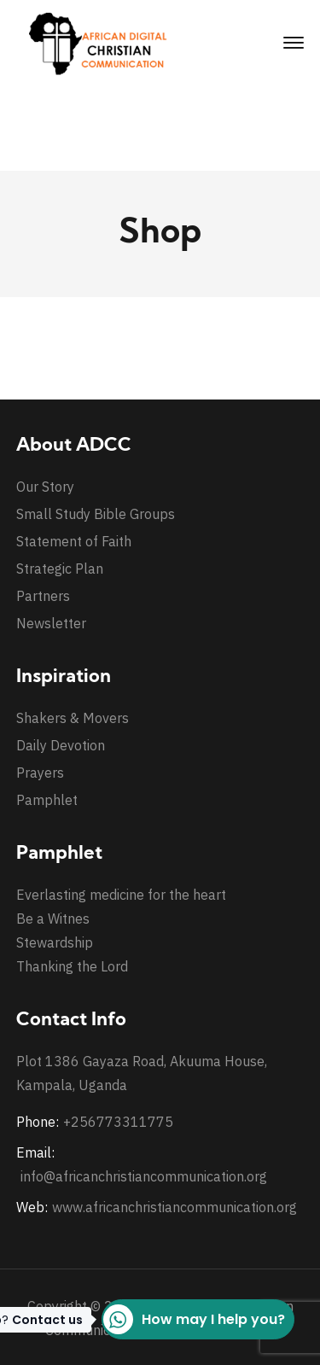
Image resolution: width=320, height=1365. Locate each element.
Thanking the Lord (72, 966)
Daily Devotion (60, 745)
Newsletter (51, 623)
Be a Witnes (53, 918)
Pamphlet (47, 799)
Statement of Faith (73, 541)
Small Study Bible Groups (95, 513)
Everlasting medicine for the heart (121, 894)
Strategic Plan (59, 568)
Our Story (45, 486)
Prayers (40, 772)
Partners (43, 595)
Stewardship (54, 942)
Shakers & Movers (72, 717)
